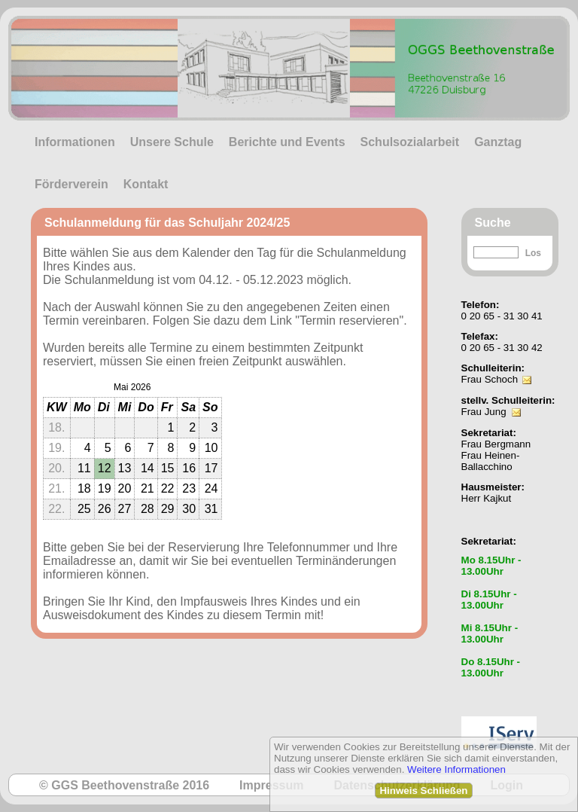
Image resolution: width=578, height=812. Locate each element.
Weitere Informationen (456, 769)
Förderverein (71, 184)
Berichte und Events (287, 142)
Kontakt (146, 184)
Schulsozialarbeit (410, 142)
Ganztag (498, 142)
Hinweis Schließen (423, 790)
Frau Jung (484, 411)
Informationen (75, 142)
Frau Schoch (490, 379)
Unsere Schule (172, 142)
